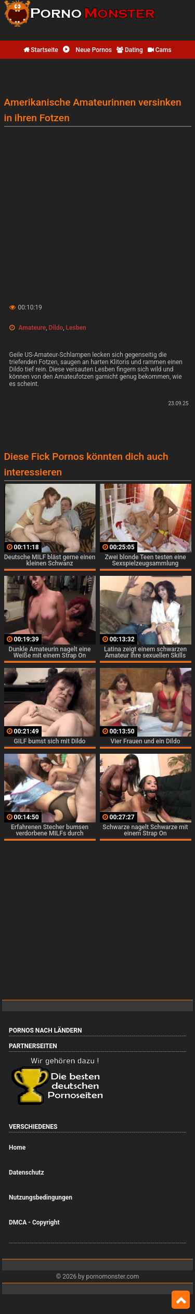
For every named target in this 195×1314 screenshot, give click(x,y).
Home (17, 1147)
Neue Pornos (87, 50)
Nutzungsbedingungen (40, 1197)
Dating (129, 50)
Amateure (32, 327)
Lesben (76, 327)
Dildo (56, 327)
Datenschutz (26, 1172)
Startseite (40, 50)
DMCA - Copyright (34, 1222)
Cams (160, 50)
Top (180, 1300)
